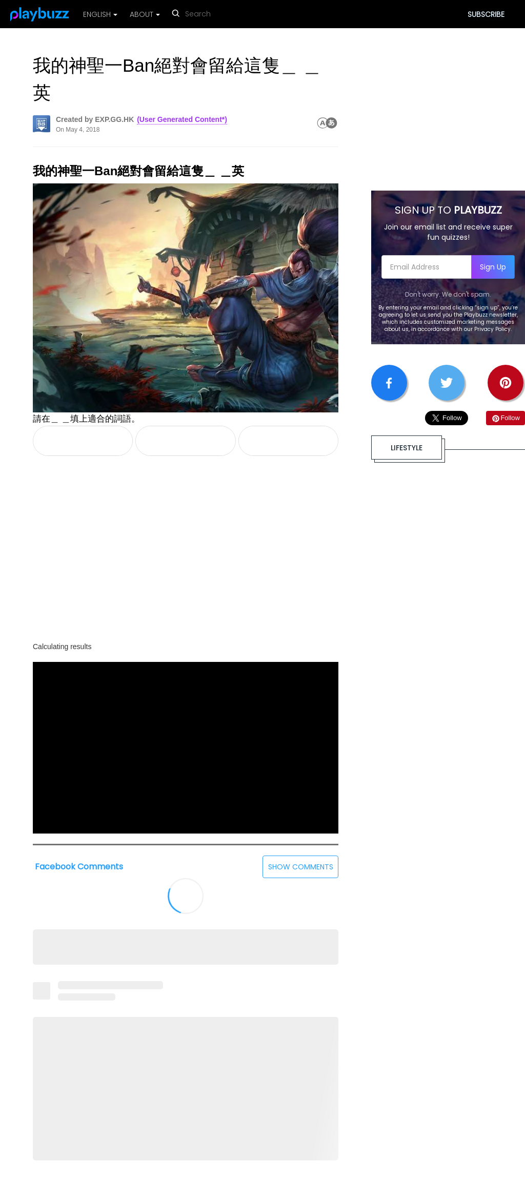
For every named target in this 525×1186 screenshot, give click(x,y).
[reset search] (240, 15)
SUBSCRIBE (486, 14)
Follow (505, 418)
